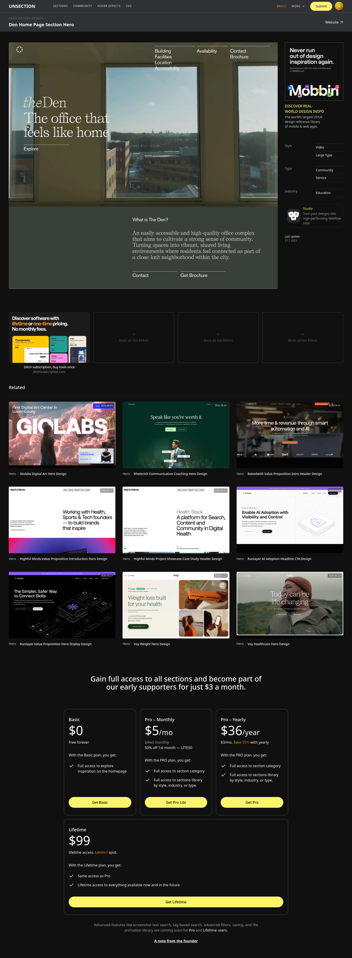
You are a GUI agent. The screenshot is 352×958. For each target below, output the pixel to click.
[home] (22, 6)
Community (82, 6)
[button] (298, 6)
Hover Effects (109, 6)
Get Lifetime (176, 901)
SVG (129, 6)
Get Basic (100, 802)
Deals (281, 6)
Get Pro (252, 802)
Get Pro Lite (176, 802)
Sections (60, 6)
